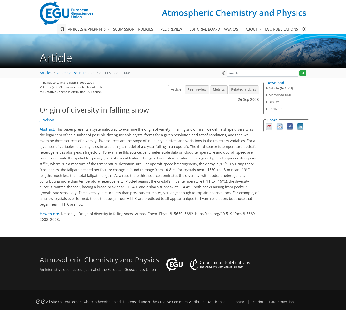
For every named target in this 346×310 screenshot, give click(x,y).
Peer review (197, 89)
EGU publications (281, 29)
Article (176, 89)
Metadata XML (280, 95)
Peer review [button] (172, 29)
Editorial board (204, 29)
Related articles (243, 89)
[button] (224, 73)
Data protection (281, 302)
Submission (124, 29)
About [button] (252, 29)
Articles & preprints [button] (87, 29)
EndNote (276, 109)
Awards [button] (231, 29)
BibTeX (274, 102)
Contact (240, 302)
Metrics (219, 89)
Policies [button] (146, 29)
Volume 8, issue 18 (71, 73)
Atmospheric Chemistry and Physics (234, 12)
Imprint (257, 302)
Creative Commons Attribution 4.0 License (191, 302)
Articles (46, 73)
